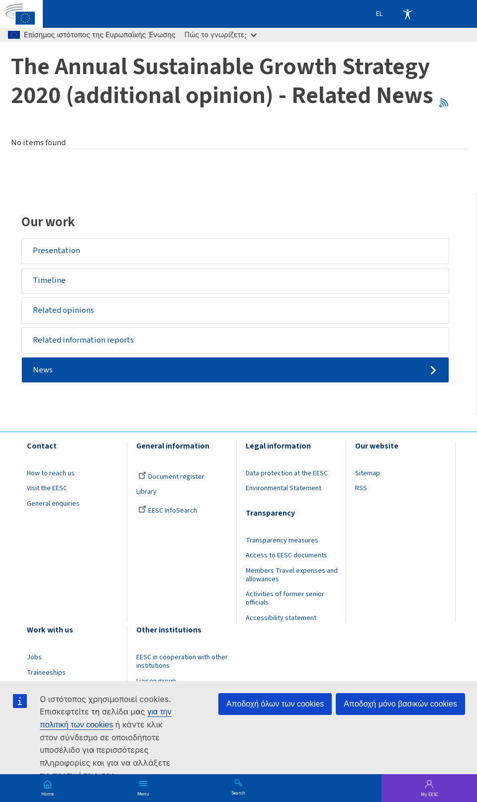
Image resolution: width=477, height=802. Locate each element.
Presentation (56, 251)
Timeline (49, 280)
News (43, 370)
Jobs (34, 658)
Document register (171, 477)
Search (238, 793)
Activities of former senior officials (285, 599)
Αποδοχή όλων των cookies (275, 704)
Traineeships (46, 673)
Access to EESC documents (286, 556)
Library (146, 492)
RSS (447, 103)
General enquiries (53, 504)
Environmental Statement (283, 489)
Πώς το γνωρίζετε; (221, 34)
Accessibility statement (281, 619)
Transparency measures (282, 540)
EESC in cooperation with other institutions (182, 662)
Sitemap (367, 474)
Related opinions (63, 310)
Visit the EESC (47, 489)
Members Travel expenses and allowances (292, 575)
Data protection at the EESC (287, 474)
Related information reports (83, 340)
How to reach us (51, 474)
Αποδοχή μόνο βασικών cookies (400, 704)
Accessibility (407, 14)
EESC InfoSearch (167, 511)
